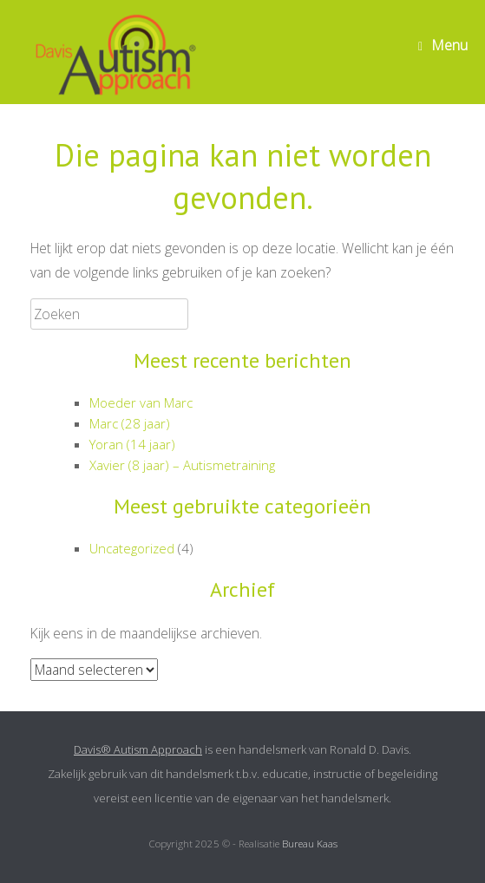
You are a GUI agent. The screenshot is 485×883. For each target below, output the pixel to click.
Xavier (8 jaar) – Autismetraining (182, 465)
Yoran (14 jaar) (132, 444)
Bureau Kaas (310, 843)
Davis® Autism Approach (138, 749)
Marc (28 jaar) (129, 423)
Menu (443, 45)
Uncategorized (131, 548)
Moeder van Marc (141, 402)
